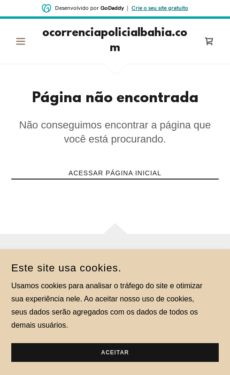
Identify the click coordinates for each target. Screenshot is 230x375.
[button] (26, 41)
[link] (114, 41)
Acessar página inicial (115, 173)
